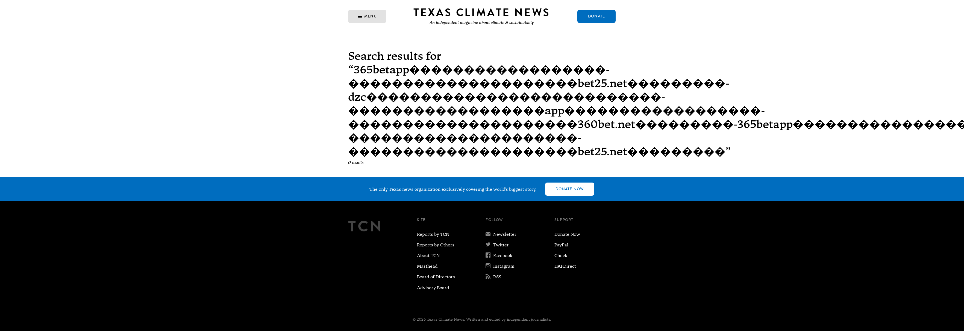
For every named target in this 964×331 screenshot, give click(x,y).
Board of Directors (436, 277)
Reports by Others (435, 245)
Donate (596, 16)
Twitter (497, 245)
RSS (493, 277)
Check (560, 255)
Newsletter (501, 234)
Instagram (500, 266)
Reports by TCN (433, 234)
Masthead (427, 266)
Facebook (499, 255)
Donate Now (570, 189)
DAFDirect (565, 266)
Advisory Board (433, 288)
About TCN (428, 255)
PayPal (561, 245)
